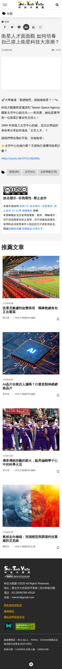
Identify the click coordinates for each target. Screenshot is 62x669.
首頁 (5, 21)
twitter (12, 27)
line (18, 27)
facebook (5, 27)
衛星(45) (14, 171)
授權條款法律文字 (32, 228)
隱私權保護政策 (13, 605)
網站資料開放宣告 (14, 617)
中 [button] (26, 27)
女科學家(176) (48, 171)
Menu (5, 5)
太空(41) (29, 171)
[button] (57, 5)
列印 (33, 27)
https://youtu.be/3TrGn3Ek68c (20, 158)
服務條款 (9, 611)
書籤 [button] (40, 27)
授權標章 (13, 228)
